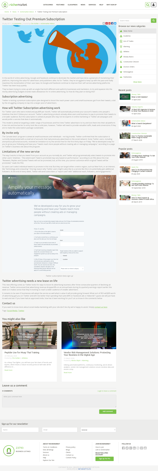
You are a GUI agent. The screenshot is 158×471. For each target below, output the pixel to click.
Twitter (21, 310)
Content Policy (71, 458)
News (14, 12)
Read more (8, 370)
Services (46, 452)
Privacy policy (70, 447)
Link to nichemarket (102, 450)
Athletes (25, 358)
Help (44, 458)
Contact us (70, 455)
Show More (137, 82)
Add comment (108, 411)
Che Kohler (35, 23)
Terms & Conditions (50, 447)
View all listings (48, 450)
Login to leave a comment (107, 391)
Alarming (85, 360)
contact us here (101, 307)
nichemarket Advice (27, 12)
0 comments (17, 23)
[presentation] (136, 431)
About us (46, 455)
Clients (68, 452)
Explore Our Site (48, 460)
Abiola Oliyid (75, 360)
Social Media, (12, 310)
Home (6, 12)
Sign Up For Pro (104, 459)
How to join (99, 447)
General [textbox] (84, 430)
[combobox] (98, 429)
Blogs (68, 450)
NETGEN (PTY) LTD (84, 469)
